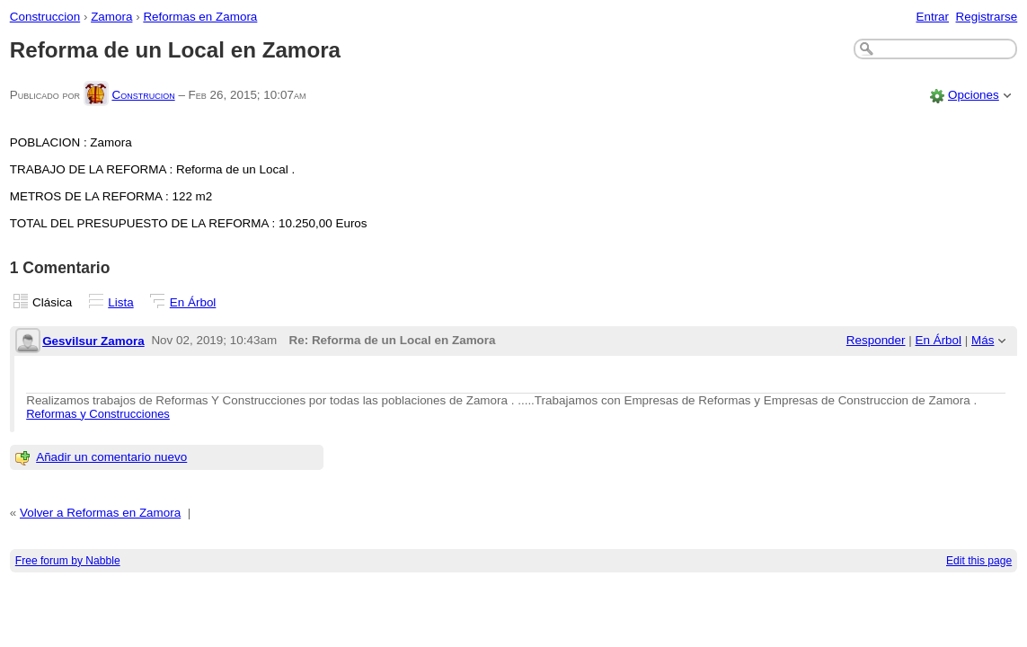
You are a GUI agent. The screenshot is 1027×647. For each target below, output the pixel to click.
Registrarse (987, 16)
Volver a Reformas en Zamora (100, 512)
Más (982, 340)
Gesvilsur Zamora (93, 341)
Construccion (45, 16)
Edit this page (979, 560)
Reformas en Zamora (200, 16)
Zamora (111, 16)
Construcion (142, 95)
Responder (876, 340)
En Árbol (193, 302)
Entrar (932, 16)
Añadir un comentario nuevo (111, 457)
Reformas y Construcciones (98, 414)
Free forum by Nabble (67, 560)
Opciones (973, 95)
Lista (120, 302)
